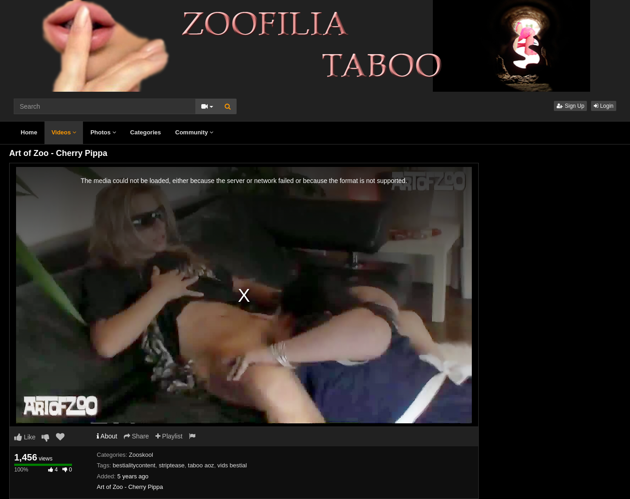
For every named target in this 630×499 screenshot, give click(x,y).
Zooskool (141, 454)
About (107, 436)
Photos (103, 132)
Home (29, 132)
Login (603, 106)
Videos (63, 132)
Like (25, 437)
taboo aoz (201, 465)
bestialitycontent (134, 465)
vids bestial (232, 465)
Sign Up (570, 106)
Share (136, 436)
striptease (171, 465)
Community (194, 132)
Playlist (168, 436)
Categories (145, 132)
